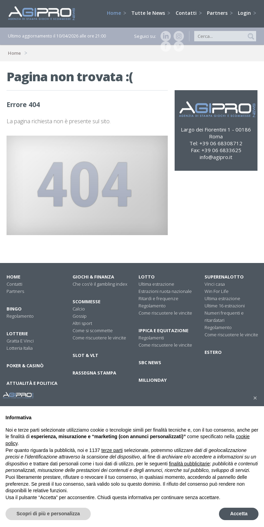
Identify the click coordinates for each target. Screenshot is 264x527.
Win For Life (217, 291)
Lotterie (17, 333)
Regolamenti (151, 338)
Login (247, 13)
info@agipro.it (216, 157)
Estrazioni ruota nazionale (165, 291)
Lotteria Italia (20, 348)
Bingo (14, 309)
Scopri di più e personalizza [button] (48, 513)
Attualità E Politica (32, 383)
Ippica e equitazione (163, 330)
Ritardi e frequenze (158, 298)
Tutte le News (150, 13)
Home (116, 13)
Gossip (80, 316)
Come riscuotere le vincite (99, 338)
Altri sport (82, 323)
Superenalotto (224, 277)
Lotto (147, 277)
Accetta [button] (239, 513)
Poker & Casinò (25, 365)
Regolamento (20, 316)
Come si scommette (93, 330)
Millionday (153, 380)
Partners (220, 13)
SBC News (150, 362)
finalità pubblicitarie (189, 463)
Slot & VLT (85, 355)
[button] (255, 397)
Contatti (189, 13)
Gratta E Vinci (20, 341)
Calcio (79, 309)
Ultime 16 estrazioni (225, 306)
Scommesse (86, 301)
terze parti (112, 450)
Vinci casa (215, 284)
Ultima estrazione (156, 284)
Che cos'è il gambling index (100, 284)
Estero (213, 352)
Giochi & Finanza (93, 277)
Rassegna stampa (94, 373)
